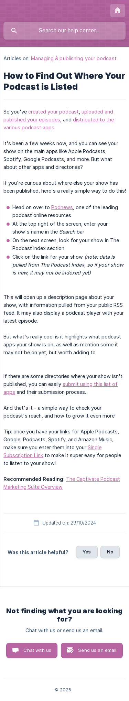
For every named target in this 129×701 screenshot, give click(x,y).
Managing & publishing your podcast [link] (73, 58)
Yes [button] (87, 551)
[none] (117, 10)
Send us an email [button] (97, 650)
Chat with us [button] (37, 650)
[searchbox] (64, 31)
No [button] (110, 551)
